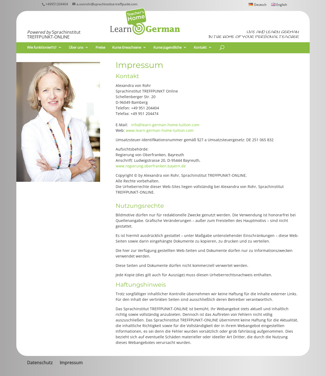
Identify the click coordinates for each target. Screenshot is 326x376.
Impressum (71, 363)
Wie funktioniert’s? (41, 47)
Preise (100, 47)
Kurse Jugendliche (167, 47)
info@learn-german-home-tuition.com (165, 124)
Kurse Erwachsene (126, 47)
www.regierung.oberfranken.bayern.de (151, 165)
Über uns (76, 47)
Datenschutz (40, 363)
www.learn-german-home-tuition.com (160, 130)
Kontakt (200, 47)
